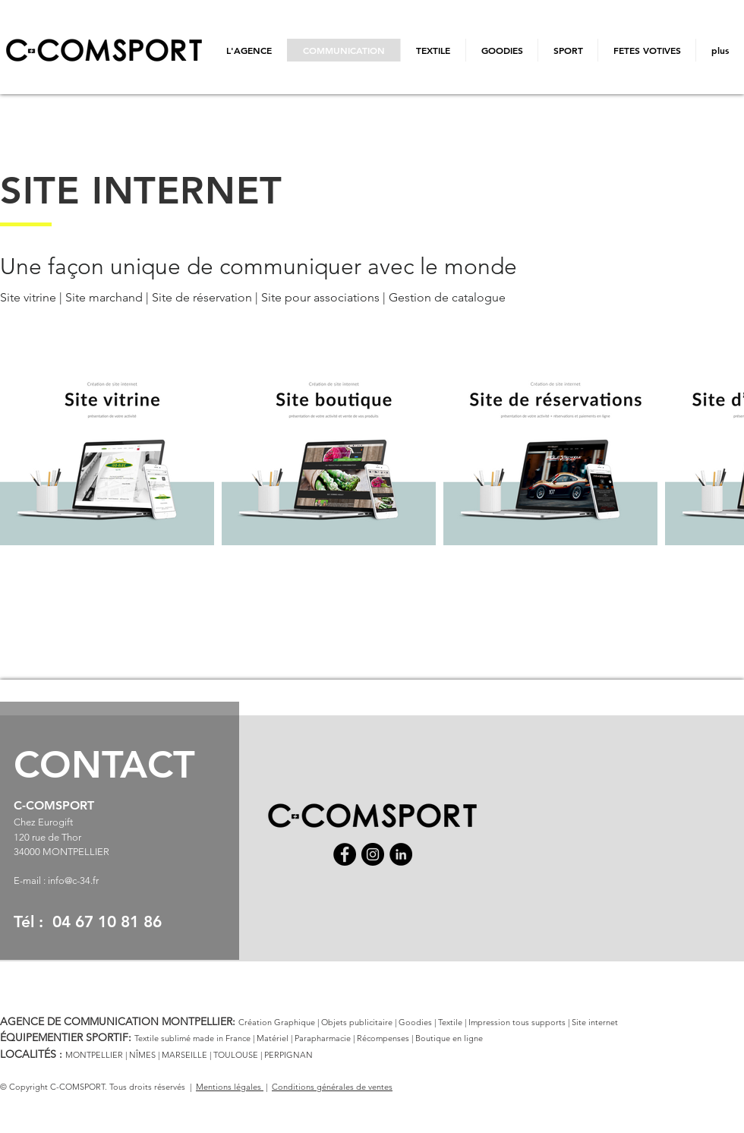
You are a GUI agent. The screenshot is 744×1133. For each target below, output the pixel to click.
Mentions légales (229, 1086)
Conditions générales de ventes (332, 1086)
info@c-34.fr (73, 880)
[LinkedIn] (400, 854)
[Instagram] (372, 854)
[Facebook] (344, 854)
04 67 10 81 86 (107, 921)
